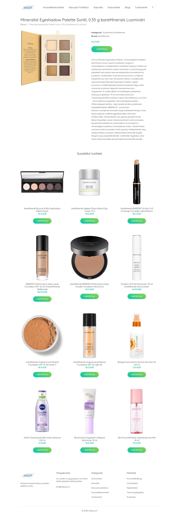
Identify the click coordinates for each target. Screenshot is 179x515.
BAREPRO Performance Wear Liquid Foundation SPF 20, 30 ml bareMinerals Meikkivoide (42, 287)
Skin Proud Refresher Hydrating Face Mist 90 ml (137, 439)
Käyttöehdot (132, 488)
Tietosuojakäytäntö (135, 492)
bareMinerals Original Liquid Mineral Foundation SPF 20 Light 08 (89, 363)
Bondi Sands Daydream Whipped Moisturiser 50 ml (89, 439)
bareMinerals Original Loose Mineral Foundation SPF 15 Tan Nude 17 (42, 363)
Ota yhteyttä (132, 483)
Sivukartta (131, 497)
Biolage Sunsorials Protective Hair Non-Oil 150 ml (137, 363)
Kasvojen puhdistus (79, 7)
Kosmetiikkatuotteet (53, 7)
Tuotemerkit (141, 7)
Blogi (127, 7)
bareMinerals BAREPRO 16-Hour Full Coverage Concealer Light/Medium (137, 209)
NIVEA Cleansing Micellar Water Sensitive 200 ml (42, 439)
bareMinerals (119, 32)
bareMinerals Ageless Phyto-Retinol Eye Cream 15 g (89, 209)
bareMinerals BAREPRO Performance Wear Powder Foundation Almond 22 (89, 285)
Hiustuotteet (114, 7)
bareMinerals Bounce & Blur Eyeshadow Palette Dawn (42, 209)
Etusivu (23, 24)
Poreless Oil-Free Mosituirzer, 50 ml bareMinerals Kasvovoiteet (137, 285)
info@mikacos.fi (63, 487)
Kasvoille (98, 7)
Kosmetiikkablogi (134, 478)
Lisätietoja (101, 49)
